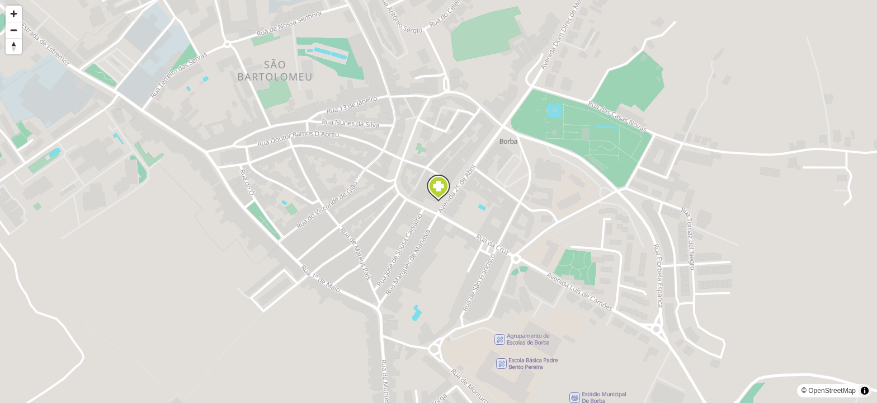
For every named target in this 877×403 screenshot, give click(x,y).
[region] (438, 201)
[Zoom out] (14, 30)
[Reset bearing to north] (14, 46)
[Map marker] (438, 188)
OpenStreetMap (832, 391)
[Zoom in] (14, 14)
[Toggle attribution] (864, 390)
